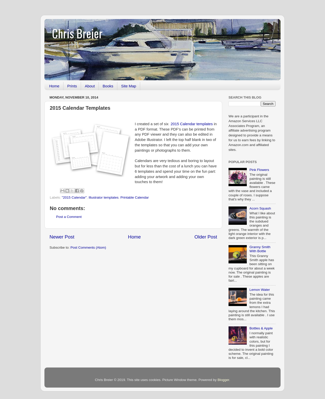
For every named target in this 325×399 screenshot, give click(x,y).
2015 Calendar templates (192, 124)
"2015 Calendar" (74, 197)
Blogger (223, 380)
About (90, 86)
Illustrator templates (104, 197)
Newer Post (62, 237)
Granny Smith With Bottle (259, 249)
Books (108, 86)
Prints (72, 86)
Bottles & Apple (261, 328)
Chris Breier (77, 33)
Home (54, 86)
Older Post (205, 237)
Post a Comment (69, 217)
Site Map (128, 86)
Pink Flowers (259, 170)
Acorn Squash (260, 208)
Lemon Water (259, 290)
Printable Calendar (134, 197)
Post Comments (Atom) (88, 247)
